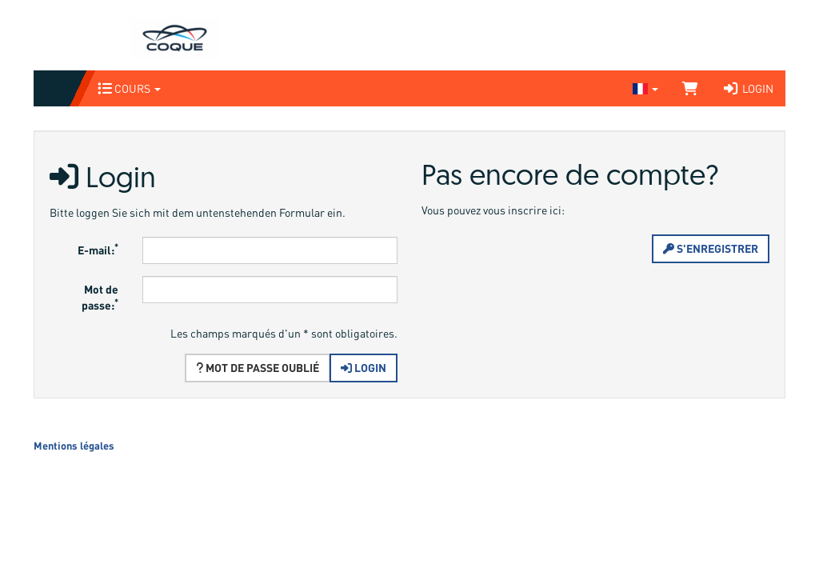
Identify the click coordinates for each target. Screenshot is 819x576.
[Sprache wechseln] (645, 88)
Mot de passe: (100, 297)
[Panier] (690, 88)
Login (747, 88)
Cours (129, 88)
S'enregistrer (710, 248)
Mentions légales (74, 445)
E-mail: (98, 248)
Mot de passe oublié (257, 367)
